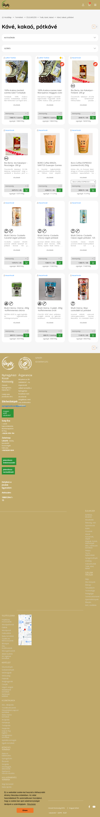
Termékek (19, 17)
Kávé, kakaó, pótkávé (65, 17)
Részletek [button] (31, 804)
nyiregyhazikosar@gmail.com (14, 406)
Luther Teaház (10, 58)
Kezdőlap (6, 17)
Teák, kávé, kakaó (47, 17)
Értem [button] (25, 810)
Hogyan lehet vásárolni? (7, 413)
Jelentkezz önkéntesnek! (9, 461)
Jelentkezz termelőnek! (8, 470)
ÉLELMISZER (32, 17)
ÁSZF (65, 813)
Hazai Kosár (76, 58)
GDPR (60, 813)
